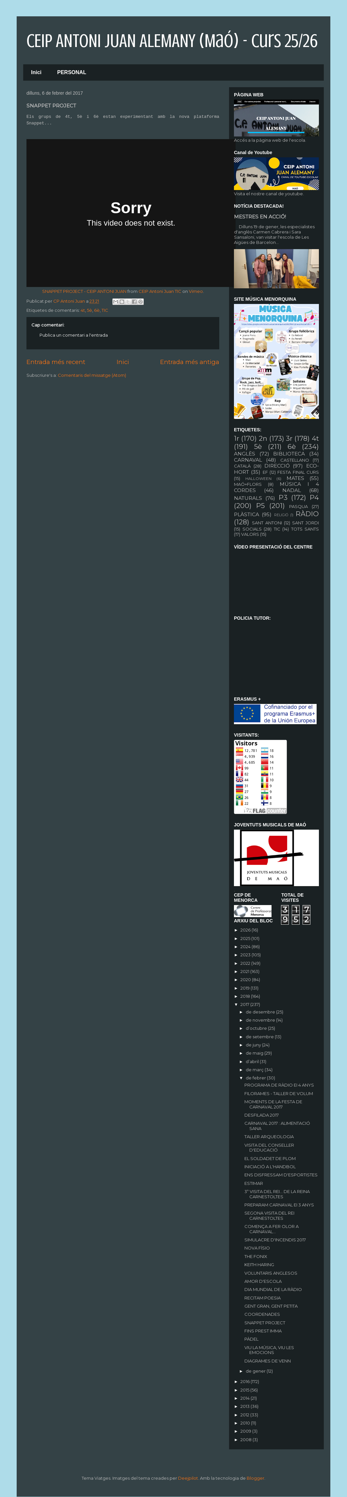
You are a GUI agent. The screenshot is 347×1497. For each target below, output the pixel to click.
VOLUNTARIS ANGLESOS (270, 1273)
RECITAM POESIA (262, 1297)
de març (255, 1069)
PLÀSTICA (246, 514)
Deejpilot (188, 1478)
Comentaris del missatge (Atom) (92, 375)
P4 (314, 497)
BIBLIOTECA (289, 454)
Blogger (255, 1478)
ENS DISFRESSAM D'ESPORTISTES (281, 1174)
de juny (254, 1044)
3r (289, 438)
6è (97, 310)
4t (83, 310)
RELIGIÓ (281, 515)
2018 (245, 996)
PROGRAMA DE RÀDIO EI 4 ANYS (279, 1085)
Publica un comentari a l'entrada (74, 335)
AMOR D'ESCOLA (263, 1281)
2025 (245, 938)
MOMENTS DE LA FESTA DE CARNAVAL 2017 (273, 1104)
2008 (246, 1439)
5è (89, 310)
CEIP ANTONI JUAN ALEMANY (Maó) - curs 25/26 (172, 41)
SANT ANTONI (267, 522)
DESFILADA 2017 (261, 1115)
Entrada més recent (55, 362)
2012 (245, 1414)
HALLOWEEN (258, 478)
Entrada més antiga (189, 362)
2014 (245, 1398)
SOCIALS (252, 529)
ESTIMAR (253, 1183)
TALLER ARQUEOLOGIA (269, 1136)
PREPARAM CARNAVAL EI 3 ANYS (279, 1204)
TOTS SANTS (305, 529)
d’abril (253, 1061)
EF (265, 472)
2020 (246, 979)
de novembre (261, 1020)
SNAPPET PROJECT (264, 1322)
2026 (246, 929)
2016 (245, 1381)
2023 (246, 954)
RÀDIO (307, 514)
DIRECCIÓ (277, 466)
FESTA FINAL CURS (298, 472)
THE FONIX (255, 1256)
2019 (245, 988)
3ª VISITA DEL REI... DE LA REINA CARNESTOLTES (277, 1194)
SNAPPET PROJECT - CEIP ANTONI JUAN (84, 291)
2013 (245, 1406)
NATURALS (248, 498)
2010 (245, 1422)
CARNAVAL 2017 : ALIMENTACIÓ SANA (277, 1126)
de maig (255, 1053)
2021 (245, 971)
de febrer (256, 1077)
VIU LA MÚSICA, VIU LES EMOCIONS (269, 1350)
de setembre (260, 1036)
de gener (256, 1371)
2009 (246, 1431)
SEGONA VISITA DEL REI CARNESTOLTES (269, 1215)
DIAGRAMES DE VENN (267, 1360)
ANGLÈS (244, 454)
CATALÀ (242, 466)
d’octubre (257, 1028)
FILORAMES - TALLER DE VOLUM (278, 1093)
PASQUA (298, 506)
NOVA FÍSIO (257, 1247)
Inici (36, 72)
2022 (245, 963)
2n (263, 438)
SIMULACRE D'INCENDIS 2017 (275, 1239)
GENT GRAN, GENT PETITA (271, 1306)
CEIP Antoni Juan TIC (160, 291)
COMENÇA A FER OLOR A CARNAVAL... (271, 1229)
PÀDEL (251, 1339)
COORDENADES (262, 1314)
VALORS (250, 534)
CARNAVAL (248, 460)
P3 (283, 497)
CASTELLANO (294, 460)
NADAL (291, 490)
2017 (245, 1004)
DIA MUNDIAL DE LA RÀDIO (273, 1289)
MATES (295, 478)
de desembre (261, 1011)
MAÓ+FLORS (248, 484)
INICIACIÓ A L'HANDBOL (270, 1166)
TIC (105, 310)
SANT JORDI (305, 522)
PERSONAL (71, 72)
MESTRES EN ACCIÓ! (260, 217)
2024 (246, 946)
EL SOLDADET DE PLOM (270, 1158)
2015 (245, 1390)
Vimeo (196, 291)
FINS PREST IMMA (263, 1330)
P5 (260, 506)
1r (236, 438)
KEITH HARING (259, 1264)
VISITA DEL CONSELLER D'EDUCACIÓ (269, 1147)
